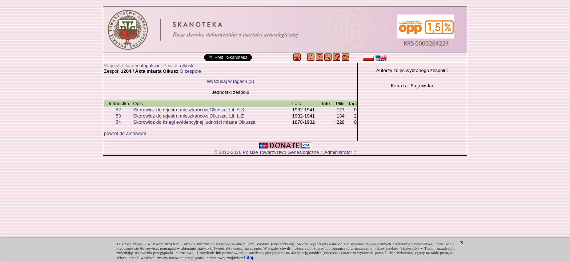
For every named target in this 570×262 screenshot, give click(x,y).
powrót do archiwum (125, 133)
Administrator (338, 152)
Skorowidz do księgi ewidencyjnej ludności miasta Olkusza (194, 122)
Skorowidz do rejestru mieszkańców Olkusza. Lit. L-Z (188, 116)
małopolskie (148, 65)
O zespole (190, 71)
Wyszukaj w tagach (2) (230, 81)
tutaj (248, 257)
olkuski (187, 65)
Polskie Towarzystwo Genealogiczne (281, 152)
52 (118, 109)
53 (118, 116)
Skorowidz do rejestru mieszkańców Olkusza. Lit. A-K (188, 109)
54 (118, 122)
